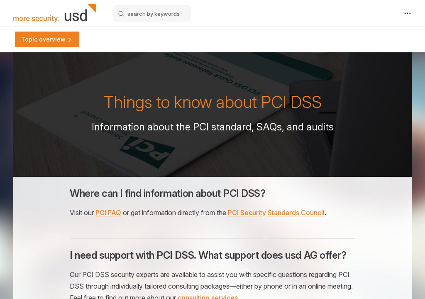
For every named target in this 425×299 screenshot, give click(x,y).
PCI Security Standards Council (276, 212)
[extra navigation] (407, 13)
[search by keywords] (152, 13)
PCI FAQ (108, 212)
